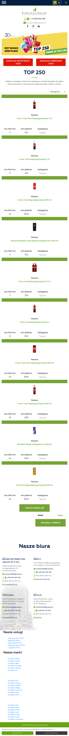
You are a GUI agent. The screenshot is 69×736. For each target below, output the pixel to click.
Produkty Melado (14, 685)
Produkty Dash (13, 707)
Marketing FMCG (14, 641)
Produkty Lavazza (15, 666)
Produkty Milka (13, 663)
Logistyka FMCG (14, 648)
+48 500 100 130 (21, 572)
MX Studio (41, 731)
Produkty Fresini (14, 714)
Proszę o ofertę (50, 523)
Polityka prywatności (34, 729)
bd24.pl (15, 617)
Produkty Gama (14, 717)
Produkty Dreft (13, 695)
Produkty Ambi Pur (15, 690)
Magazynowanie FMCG (16, 645)
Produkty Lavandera (15, 719)
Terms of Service (52, 733)
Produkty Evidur (14, 710)
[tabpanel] (34, 43)
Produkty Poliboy (14, 683)
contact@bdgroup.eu (36, 23)
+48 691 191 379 (20, 610)
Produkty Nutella (14, 668)
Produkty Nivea (13, 659)
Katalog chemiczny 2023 (51, 62)
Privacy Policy (41, 733)
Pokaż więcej (35, 508)
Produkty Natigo (14, 688)
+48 (37, 19)
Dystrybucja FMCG (15, 643)
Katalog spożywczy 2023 (18, 62)
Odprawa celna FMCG (16, 638)
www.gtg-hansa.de (19, 579)
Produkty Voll (13, 681)
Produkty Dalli (13, 705)
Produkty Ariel (13, 692)
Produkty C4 (12, 670)
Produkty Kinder (14, 661)
